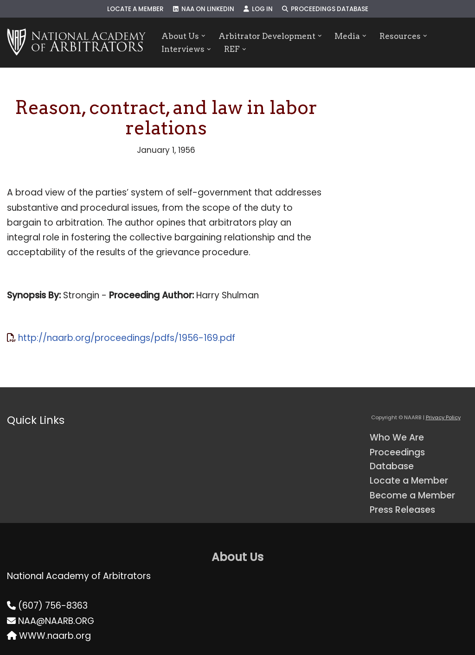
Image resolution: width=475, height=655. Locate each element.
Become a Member (412, 495)
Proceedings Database (325, 9)
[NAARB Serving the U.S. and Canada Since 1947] (76, 42)
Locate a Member (135, 9)
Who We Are (397, 437)
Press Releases (402, 510)
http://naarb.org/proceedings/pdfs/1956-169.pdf (126, 338)
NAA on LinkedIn (203, 9)
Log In (258, 9)
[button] (203, 36)
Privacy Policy (443, 417)
